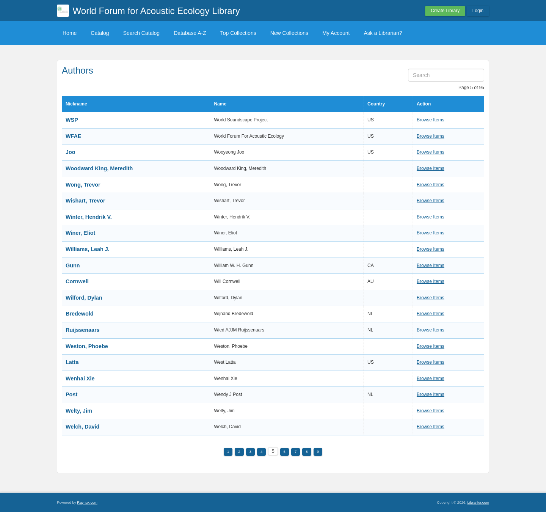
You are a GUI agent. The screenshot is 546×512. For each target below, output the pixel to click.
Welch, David (82, 427)
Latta (72, 362)
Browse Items (430, 120)
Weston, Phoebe (87, 346)
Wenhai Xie (80, 378)
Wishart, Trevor (85, 201)
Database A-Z (190, 33)
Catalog (100, 33)
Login (477, 10)
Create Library (445, 10)
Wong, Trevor (83, 185)
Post (71, 394)
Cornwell (77, 281)
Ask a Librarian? (383, 33)
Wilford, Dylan (84, 298)
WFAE (74, 136)
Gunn (73, 265)
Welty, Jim (79, 411)
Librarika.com (478, 502)
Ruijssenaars (83, 330)
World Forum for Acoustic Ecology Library (156, 11)
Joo (70, 152)
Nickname (76, 104)
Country (376, 104)
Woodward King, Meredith (99, 168)
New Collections (289, 33)
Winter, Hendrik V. (89, 217)
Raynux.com (87, 502)
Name (220, 104)
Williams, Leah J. (88, 249)
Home (70, 33)
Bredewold (80, 314)
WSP (72, 120)
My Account (336, 33)
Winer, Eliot (80, 233)
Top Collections (238, 33)
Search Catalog (141, 33)
